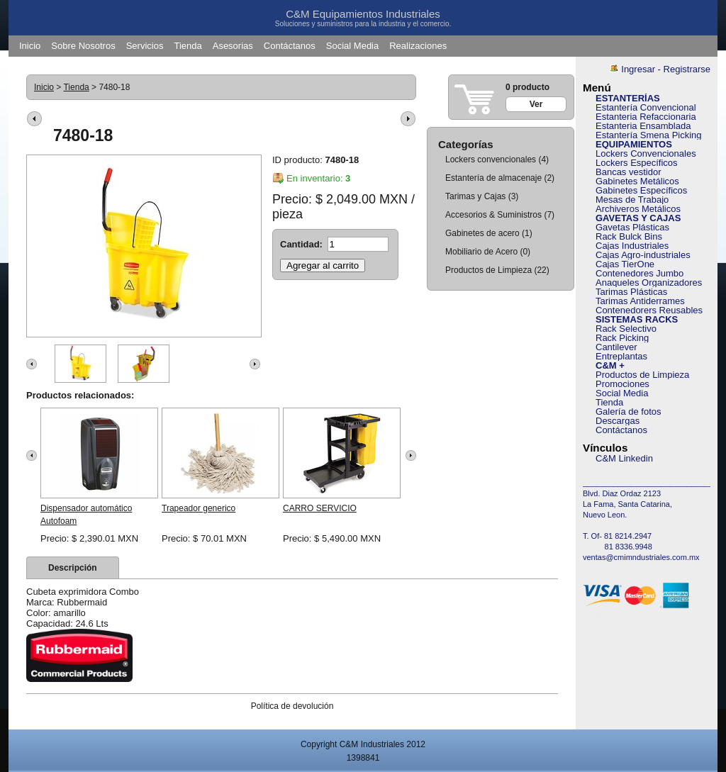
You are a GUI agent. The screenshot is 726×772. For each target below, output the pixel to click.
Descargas (618, 420)
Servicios (145, 45)
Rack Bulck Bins (629, 236)
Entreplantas (621, 356)
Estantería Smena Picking (649, 135)
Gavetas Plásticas (632, 227)
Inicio (29, 45)
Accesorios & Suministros (493, 215)
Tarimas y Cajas (476, 196)
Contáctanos (289, 45)
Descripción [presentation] (72, 568)
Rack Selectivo (626, 328)
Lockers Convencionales (646, 153)
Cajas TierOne (625, 264)
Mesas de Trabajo (632, 199)
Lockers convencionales (490, 159)
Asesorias (233, 45)
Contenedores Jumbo (639, 273)
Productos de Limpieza (488, 270)
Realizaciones (418, 45)
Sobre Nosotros (83, 45)
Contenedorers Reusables (649, 310)
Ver (536, 104)
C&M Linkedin (624, 458)
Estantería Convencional (646, 107)
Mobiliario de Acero (481, 252)
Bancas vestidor (628, 172)
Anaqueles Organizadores (649, 282)
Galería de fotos (628, 411)
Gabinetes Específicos (641, 190)
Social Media (352, 45)
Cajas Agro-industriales (643, 255)
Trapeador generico (198, 508)
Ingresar (638, 69)
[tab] (72, 567)
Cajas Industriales (632, 245)
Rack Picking (622, 337)
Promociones (622, 384)
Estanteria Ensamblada (643, 126)
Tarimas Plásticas (631, 291)
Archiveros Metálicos (638, 208)
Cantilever (616, 347)
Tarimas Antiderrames (640, 301)
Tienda (187, 45)
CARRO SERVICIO (320, 508)
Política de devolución (292, 706)
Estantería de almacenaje (493, 178)
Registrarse (687, 69)
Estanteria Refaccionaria (646, 116)
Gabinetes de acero (482, 233)
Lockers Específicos (637, 162)
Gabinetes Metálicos (637, 181)
